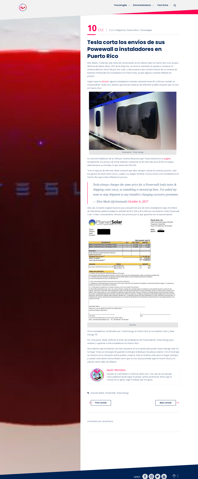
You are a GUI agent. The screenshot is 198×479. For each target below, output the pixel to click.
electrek (104, 77)
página (167, 154)
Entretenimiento (143, 5)
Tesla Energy (122, 389)
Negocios (121, 26)
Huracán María (97, 389)
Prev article (101, 399)
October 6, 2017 (138, 197)
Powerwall (110, 389)
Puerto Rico (133, 26)
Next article (165, 399)
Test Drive (162, 5)
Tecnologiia (121, 5)
